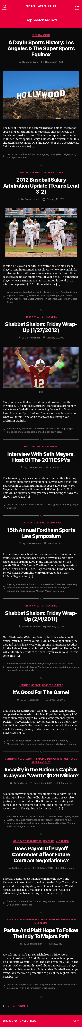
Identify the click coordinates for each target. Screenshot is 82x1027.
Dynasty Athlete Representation (26, 919)
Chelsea (27, 740)
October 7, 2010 (45, 868)
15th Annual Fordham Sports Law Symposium (41, 533)
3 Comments (67, 868)
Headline (40, 172)
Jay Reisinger (53, 295)
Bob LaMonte (35, 663)
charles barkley (31, 504)
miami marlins (14, 298)
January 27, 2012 (55, 337)
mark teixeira (57, 819)
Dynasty (27, 984)
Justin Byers (32, 62)
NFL (9, 157)
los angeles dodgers (59, 154)
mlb (73, 154)
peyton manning (62, 504)
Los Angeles (42, 154)
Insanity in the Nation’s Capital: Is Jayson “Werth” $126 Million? (41, 772)
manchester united (35, 744)
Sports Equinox (19, 157)
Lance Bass (29, 154)
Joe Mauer (19, 819)
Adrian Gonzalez (15, 816)
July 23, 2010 (55, 943)
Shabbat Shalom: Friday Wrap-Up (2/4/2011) (41, 616)
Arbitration (26, 172)
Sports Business (47, 446)
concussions (13, 587)
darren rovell (62, 901)
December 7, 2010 (43, 783)
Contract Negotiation (19, 759)
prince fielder (43, 431)
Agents (10, 584)
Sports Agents (41, 762)
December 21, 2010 (55, 699)
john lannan (66, 295)
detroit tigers (63, 816)
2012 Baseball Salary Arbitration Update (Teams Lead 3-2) (41, 185)
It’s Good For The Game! (41, 692)
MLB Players (55, 172)
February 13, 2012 (55, 199)
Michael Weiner (44, 591)
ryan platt (24, 987)
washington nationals (46, 298)
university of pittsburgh (43, 987)
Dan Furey (22, 783)
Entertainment (41, 35)
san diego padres (25, 823)
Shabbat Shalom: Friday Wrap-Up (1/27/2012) (41, 327)
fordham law (36, 587)
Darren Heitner (32, 199)
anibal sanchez (14, 292)
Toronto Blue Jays (57, 823)
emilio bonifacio (36, 295)
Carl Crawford (48, 816)
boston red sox (14, 154)
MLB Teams (70, 759)
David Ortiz (21, 295)
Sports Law (54, 522)
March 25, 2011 (55, 543)
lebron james (46, 504)
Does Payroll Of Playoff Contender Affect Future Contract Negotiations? (41, 854)
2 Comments (65, 783)
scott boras (56, 431)
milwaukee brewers (67, 984)
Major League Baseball (37, 819)
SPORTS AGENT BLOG (41, 6)
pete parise (12, 987)
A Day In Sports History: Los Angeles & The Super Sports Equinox (41, 48)
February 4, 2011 (55, 626)
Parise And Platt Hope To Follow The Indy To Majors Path (41, 933)
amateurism (21, 584)
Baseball (33, 584)
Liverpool (62, 740)
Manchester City (15, 744)
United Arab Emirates (65, 744)
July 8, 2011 (55, 467)
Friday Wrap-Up (34, 317)
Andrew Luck (13, 428)
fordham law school (54, 587)
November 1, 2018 (54, 62)
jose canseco (51, 667)
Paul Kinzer (28, 298)
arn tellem (26, 428)
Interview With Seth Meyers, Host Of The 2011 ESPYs (41, 457)
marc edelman (27, 591)
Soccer (36, 685)
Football (25, 587)
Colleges (27, 522)
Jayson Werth (36, 667)
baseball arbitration (33, 292)
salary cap (27, 904)
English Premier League (45, 740)
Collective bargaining (66, 584)
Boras (46, 663)
